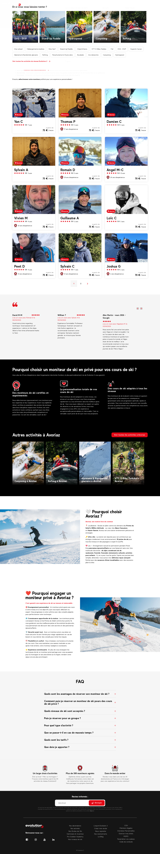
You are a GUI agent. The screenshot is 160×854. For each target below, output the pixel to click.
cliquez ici (92, 810)
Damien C (114, 121)
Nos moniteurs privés (79, 4)
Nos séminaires (100, 4)
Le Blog (101, 837)
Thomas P (67, 121)
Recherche (95, 47)
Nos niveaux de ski (75, 839)
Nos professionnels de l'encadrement (79, 15)
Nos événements (118, 4)
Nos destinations (57, 4)
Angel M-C (115, 170)
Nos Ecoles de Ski (75, 831)
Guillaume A (69, 218)
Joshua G (114, 266)
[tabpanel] (45, 773)
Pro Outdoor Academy (75, 837)
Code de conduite (126, 842)
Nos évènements (100, 834)
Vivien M (21, 218)
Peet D (19, 266)
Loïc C (112, 218)
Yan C (18, 121)
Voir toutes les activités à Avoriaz (129, 435)
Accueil (58, 15)
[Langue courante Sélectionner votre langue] (155, 4)
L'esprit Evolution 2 (101, 826)
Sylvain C (67, 266)
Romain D (67, 170)
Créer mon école (100, 828)
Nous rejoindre (100, 831)
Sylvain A (21, 170)
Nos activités (40, 4)
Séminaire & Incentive (75, 834)
